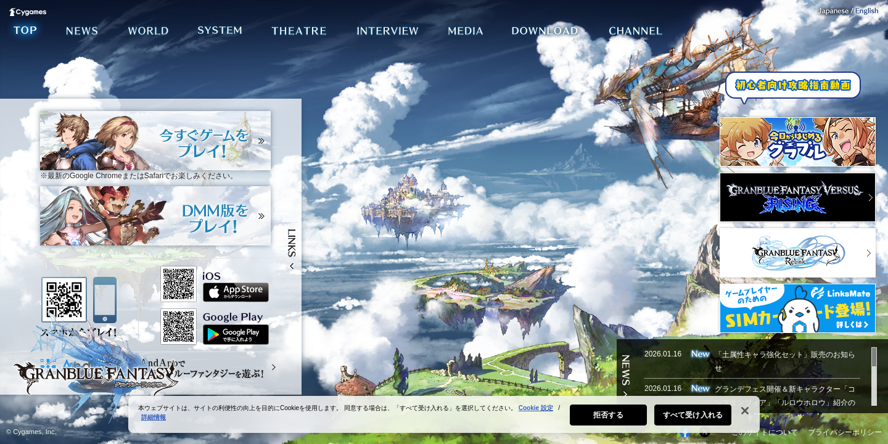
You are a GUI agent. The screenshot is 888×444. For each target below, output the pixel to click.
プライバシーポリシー (845, 432)
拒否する (608, 418)
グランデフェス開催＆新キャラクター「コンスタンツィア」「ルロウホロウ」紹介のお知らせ (785, 403)
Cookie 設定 (536, 411)
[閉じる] (744, 413)
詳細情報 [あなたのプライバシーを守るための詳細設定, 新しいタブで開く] (153, 420)
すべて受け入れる (693, 418)
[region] (444, 417)
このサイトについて (764, 432)
